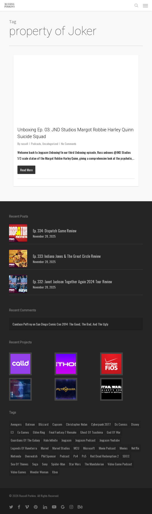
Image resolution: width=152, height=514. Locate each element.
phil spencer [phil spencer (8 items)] (48, 456)
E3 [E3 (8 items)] (12, 432)
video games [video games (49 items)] (18, 471)
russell (24, 144)
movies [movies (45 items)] (124, 448)
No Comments (68, 144)
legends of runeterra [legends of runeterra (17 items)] (24, 448)
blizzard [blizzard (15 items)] (43, 424)
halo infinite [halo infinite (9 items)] (50, 440)
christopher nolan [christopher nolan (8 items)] (76, 424)
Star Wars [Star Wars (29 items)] (75, 464)
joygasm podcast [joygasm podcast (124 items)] (85, 440)
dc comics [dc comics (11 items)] (121, 424)
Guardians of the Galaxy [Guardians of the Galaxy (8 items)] (25, 440)
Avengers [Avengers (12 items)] (16, 424)
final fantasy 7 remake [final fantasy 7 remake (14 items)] (62, 432)
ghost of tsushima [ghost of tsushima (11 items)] (91, 432)
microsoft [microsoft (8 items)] (89, 448)
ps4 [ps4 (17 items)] (75, 456)
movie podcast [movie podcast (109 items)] (107, 448)
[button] (145, 5)
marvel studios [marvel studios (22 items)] (61, 448)
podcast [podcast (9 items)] (65, 456)
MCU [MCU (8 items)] (76, 448)
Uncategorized (50, 144)
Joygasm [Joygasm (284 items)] (66, 440)
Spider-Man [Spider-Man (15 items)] (58, 464)
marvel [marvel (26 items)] (44, 448)
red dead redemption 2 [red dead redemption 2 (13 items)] (104, 456)
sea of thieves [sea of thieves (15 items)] (19, 464)
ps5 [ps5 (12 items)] (84, 456)
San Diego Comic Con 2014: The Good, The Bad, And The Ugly (72, 324)
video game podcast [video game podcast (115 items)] (120, 464)
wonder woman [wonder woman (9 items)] (39, 471)
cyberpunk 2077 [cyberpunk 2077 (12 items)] (101, 424)
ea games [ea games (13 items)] (23, 432)
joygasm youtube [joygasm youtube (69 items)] (109, 440)
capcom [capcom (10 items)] (57, 424)
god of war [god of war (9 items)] (114, 432)
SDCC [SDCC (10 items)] (126, 456)
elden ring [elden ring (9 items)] (39, 432)
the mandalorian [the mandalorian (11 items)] (94, 464)
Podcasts (36, 144)
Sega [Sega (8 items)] (35, 464)
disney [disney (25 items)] (135, 424)
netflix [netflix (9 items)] (135, 448)
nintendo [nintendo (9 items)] (16, 456)
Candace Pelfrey (22, 324)
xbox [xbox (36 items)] (55, 471)
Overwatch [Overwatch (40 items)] (31, 456)
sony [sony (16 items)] (44, 464)
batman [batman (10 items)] (30, 424)
